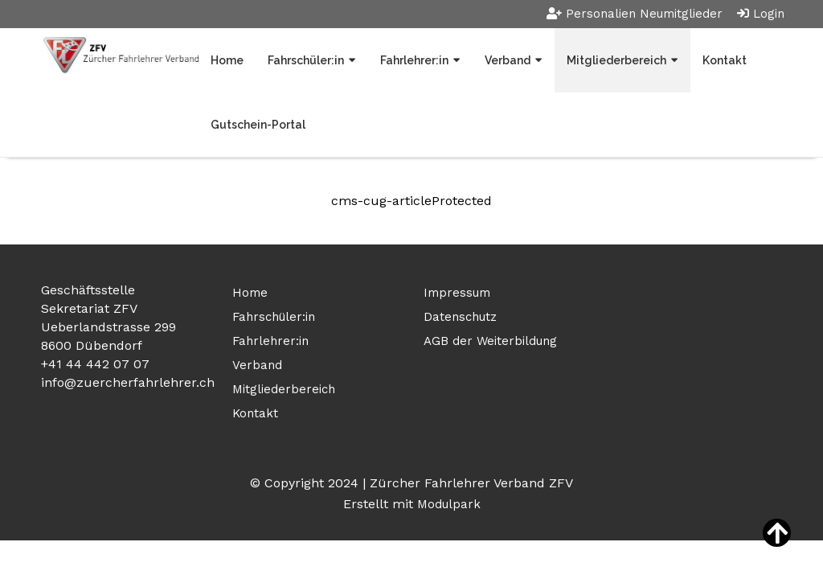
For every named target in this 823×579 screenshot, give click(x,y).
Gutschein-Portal (258, 124)
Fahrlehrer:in (414, 60)
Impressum (457, 292)
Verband (507, 60)
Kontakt (724, 60)
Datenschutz (460, 317)
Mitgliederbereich (616, 60)
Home (227, 60)
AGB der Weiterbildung (490, 341)
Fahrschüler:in (306, 60)
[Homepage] (120, 56)
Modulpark (449, 504)
